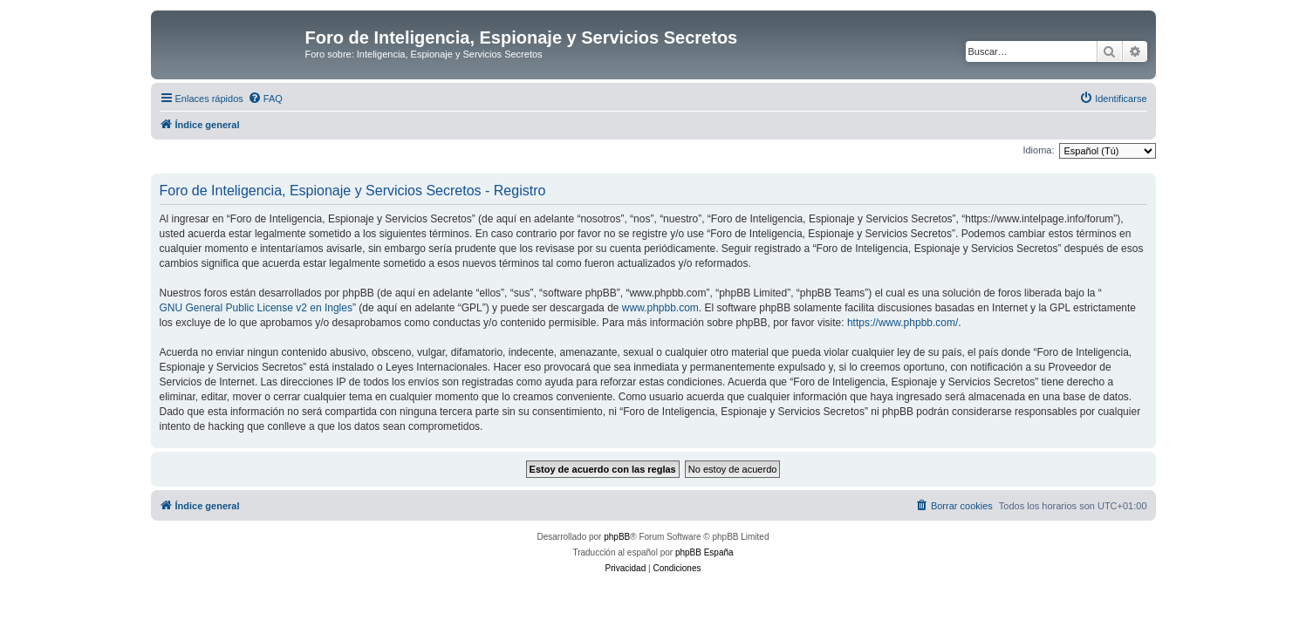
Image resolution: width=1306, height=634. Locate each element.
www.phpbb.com (660, 308)
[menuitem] (265, 98)
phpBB (617, 537)
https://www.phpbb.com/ (902, 323)
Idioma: (1038, 150)
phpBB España (704, 552)
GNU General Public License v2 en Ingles (256, 308)
